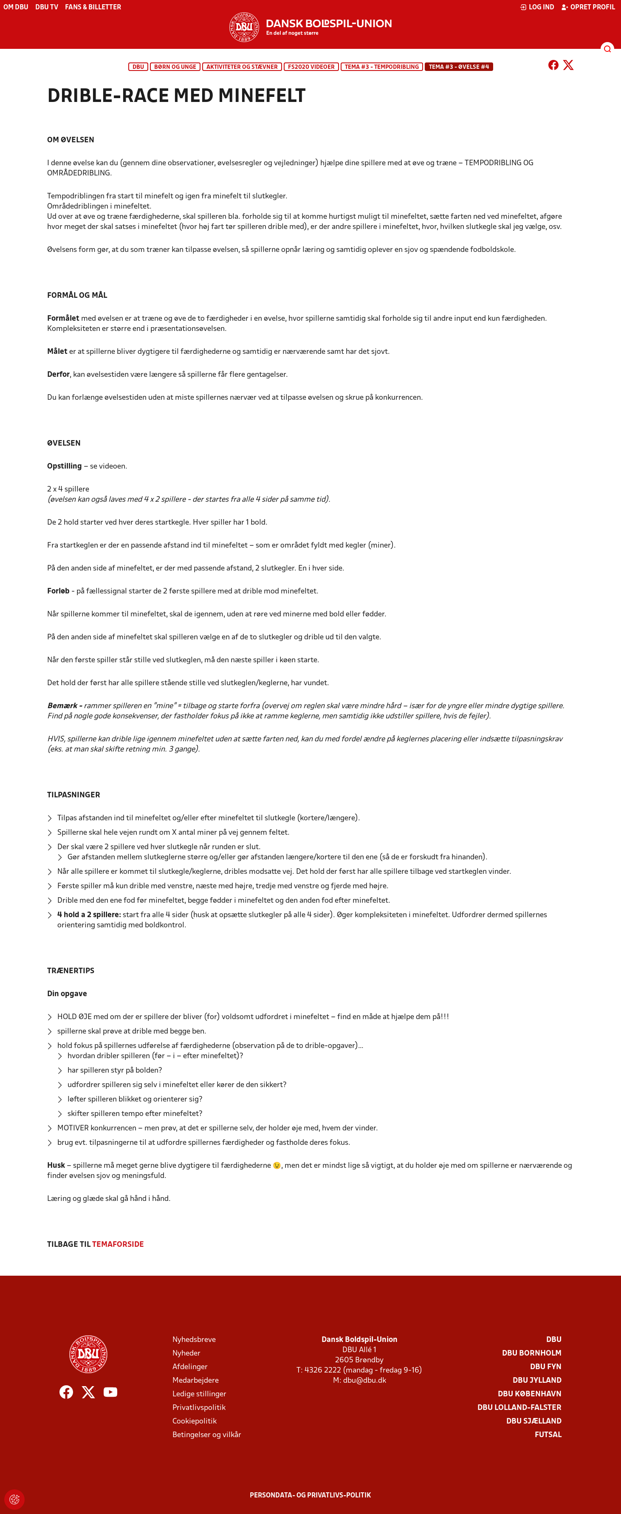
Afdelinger (190, 1367)
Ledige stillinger (199, 1394)
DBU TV (46, 8)
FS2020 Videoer (311, 67)
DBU (138, 67)
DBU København (530, 1394)
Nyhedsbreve (194, 1340)
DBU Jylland (537, 1380)
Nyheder (186, 1353)
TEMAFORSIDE (118, 1244)
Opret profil (588, 7)
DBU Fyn (546, 1367)
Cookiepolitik (194, 1421)
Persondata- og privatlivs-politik (310, 1496)
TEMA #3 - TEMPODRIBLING (382, 67)
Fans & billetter (93, 8)
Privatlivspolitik (199, 1408)
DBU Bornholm (532, 1353)
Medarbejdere (195, 1380)
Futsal (548, 1435)
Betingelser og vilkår (206, 1435)
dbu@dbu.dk (364, 1380)
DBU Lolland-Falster (519, 1408)
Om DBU (15, 8)
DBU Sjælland (534, 1421)
